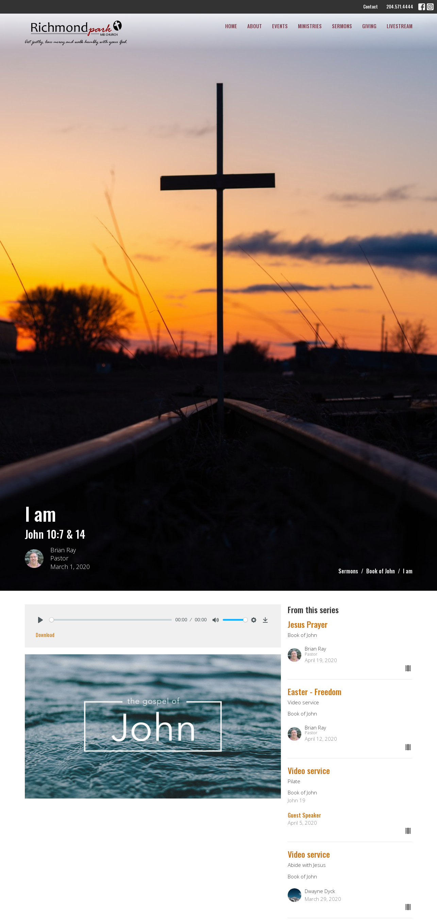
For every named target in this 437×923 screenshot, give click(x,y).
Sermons (342, 26)
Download (45, 634)
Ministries (310, 26)
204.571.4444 (399, 6)
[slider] (110, 620)
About (254, 26)
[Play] (40, 620)
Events (280, 26)
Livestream (400, 26)
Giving (369, 26)
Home (231, 26)
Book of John (380, 571)
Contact (370, 6)
